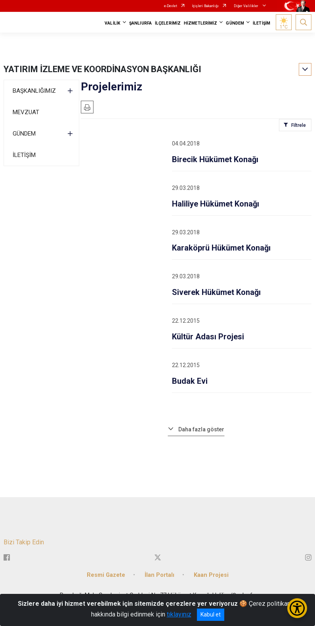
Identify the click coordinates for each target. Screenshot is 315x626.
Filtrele (298, 125)
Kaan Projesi (211, 575)
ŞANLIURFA (140, 23)
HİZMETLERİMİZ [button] (200, 23)
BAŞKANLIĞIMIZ (34, 90)
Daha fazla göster (201, 429)
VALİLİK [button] (112, 23)
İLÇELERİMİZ (168, 23)
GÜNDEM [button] (235, 23)
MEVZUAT (26, 112)
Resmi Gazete (106, 575)
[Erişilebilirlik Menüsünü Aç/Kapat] (297, 608)
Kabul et (210, 614)
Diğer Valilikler (246, 6)
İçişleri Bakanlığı (205, 6)
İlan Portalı (159, 575)
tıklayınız (179, 614)
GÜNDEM (24, 133)
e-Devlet (170, 6)
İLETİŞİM (261, 23)
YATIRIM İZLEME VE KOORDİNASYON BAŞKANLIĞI (102, 69)
